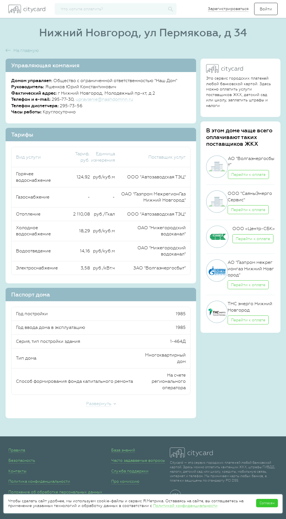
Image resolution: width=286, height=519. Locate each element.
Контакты (17, 471)
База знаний (123, 450)
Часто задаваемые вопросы (138, 460)
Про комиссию (125, 481)
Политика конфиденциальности (39, 481)
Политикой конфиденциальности (185, 505)
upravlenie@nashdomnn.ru (104, 99)
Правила (16, 450)
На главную (26, 50)
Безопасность (21, 460)
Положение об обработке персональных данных (55, 492)
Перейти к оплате (248, 174)
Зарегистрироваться (228, 8)
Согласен (267, 503)
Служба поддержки (130, 471)
